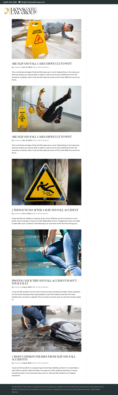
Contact (55, 14)
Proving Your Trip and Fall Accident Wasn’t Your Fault (44, 282)
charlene (17, 67)
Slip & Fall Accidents (41, 67)
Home (36, 9)
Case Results (83, 9)
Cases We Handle (63, 9)
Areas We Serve (41, 14)
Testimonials (98, 9)
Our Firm (46, 9)
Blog (109, 9)
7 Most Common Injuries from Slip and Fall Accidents (43, 358)
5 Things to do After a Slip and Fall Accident (45, 210)
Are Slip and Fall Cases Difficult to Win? (42, 63)
